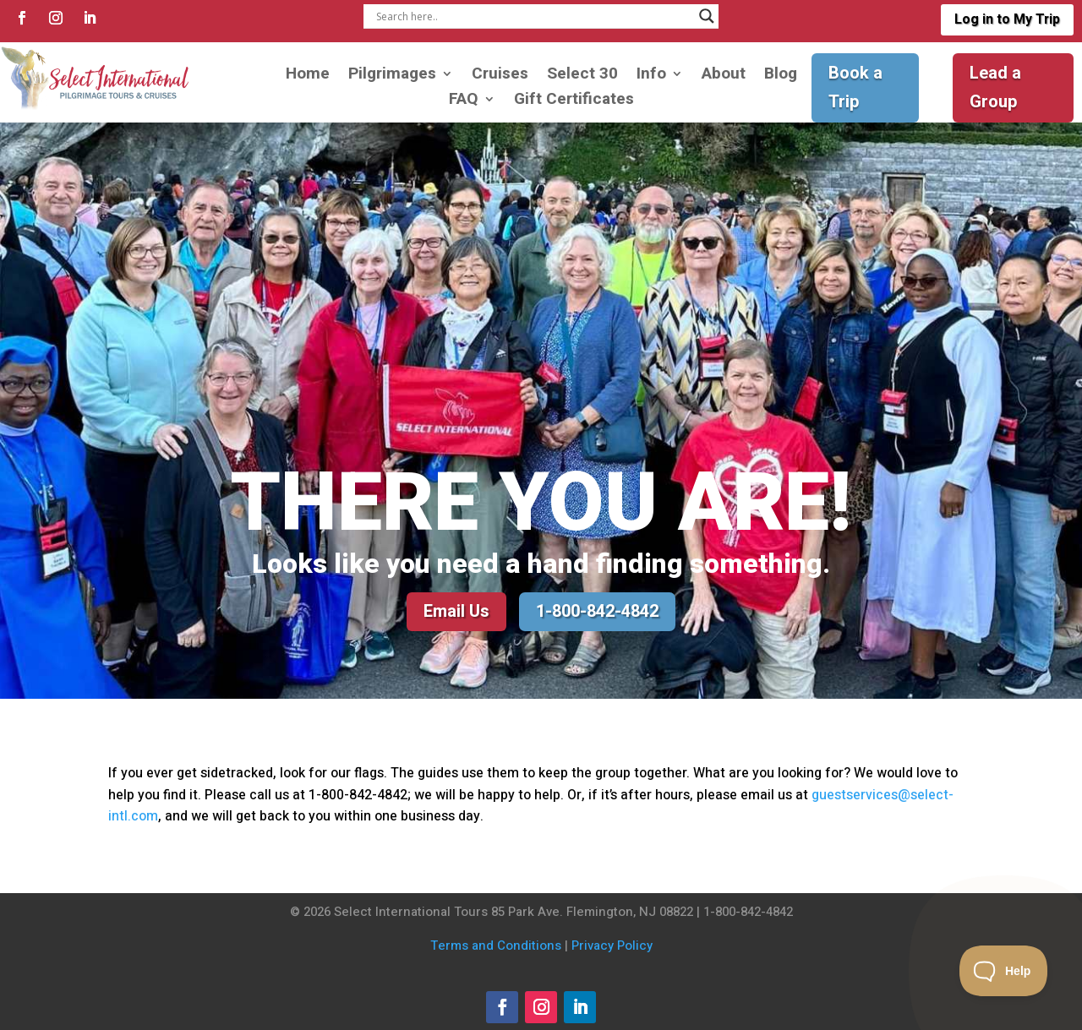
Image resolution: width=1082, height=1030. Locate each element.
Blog (780, 76)
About (724, 76)
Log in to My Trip (1007, 19)
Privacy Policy (612, 945)
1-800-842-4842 (597, 611)
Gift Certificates (574, 102)
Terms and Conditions (495, 945)
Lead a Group (995, 87)
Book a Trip (855, 87)
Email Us (456, 611)
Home (308, 76)
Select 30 (582, 76)
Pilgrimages (392, 76)
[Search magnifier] (707, 16)
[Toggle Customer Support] (1003, 971)
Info (651, 76)
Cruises (500, 76)
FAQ (463, 102)
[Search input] (533, 16)
